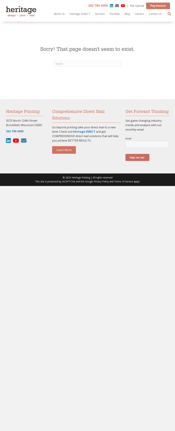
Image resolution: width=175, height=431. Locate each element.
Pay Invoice (158, 6)
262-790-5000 (98, 5)
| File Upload (135, 6)
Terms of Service (123, 181)
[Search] (169, 14)
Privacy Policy (101, 181)
